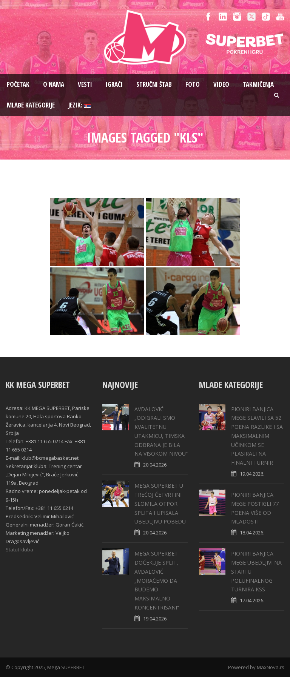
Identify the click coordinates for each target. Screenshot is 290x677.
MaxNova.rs (270, 667)
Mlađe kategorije (31, 105)
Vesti (85, 84)
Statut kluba (19, 549)
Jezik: (79, 105)
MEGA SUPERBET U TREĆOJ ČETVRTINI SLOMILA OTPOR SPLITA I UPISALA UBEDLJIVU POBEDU (160, 503)
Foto (192, 84)
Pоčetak (18, 84)
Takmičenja (258, 84)
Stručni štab (154, 84)
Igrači (114, 84)
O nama (53, 84)
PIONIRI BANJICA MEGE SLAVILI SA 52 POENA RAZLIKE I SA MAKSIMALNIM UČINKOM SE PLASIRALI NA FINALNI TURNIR (257, 436)
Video (221, 84)
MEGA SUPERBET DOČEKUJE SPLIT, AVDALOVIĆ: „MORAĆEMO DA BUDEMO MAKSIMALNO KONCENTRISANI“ (156, 580)
